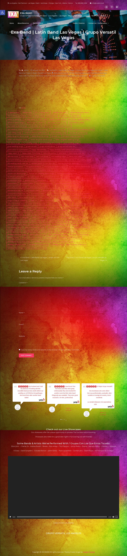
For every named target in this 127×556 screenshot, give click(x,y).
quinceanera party (33, 190)
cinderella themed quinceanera (35, 133)
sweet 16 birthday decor (65, 200)
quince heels (41, 180)
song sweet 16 (85, 197)
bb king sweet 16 (30, 119)
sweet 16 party (41, 210)
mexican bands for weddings (68, 163)
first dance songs (13, 143)
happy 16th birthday (39, 150)
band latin (76, 116)
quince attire (29, 180)
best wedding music (63, 126)
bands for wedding (14, 119)
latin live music (12, 156)
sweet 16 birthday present (83, 204)
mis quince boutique (33, 166)
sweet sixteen (52, 217)
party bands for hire (51, 177)
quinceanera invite (74, 187)
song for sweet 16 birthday (67, 197)
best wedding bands (76, 122)
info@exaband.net (97, 3)
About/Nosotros (23, 23)
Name (22, 313)
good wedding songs (71, 143)
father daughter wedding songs (67, 139)
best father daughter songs (78, 119)
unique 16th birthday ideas (34, 227)
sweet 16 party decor (78, 210)
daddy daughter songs (40, 136)
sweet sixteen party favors (17, 224)
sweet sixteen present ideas (40, 224)
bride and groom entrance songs (81, 129)
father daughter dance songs (41, 139)
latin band (62, 153)
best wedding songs (40, 129)
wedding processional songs (62, 241)
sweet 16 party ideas (34, 214)
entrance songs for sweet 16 (73, 136)
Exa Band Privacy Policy (18, 32)
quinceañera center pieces (17, 187)
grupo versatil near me (66, 146)
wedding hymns (13, 238)
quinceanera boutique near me (67, 183)
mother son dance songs (16, 173)
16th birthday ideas (59, 112)
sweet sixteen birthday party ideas (73, 217)
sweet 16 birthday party (36, 204)
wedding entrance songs (57, 234)
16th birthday (27, 112)
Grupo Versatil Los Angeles (63, 523)
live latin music (45, 160)
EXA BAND (26, 13)
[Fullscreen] (117, 517)
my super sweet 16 (34, 177)
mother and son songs (15, 170)
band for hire (64, 116)
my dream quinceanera (15, 177)
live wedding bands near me (17, 163)
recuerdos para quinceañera (80, 194)
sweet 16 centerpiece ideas (37, 207)
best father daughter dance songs (52, 119)
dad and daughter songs (78, 133)
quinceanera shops (68, 190)
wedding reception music (16, 244)
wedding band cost (14, 231)
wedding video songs (15, 248)
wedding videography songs (36, 248)
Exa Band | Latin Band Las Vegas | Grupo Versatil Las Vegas (39, 258)
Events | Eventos (79, 23)
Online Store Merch (62, 23)
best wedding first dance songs (41, 126)
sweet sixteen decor (38, 221)
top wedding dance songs (80, 224)
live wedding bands (84, 160)
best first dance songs (15, 122)
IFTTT (23, 108)
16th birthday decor (42, 112)
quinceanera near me (15, 190)
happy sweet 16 (13, 153)
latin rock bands (42, 156)
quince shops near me (70, 180)
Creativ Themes (89, 552)
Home (12, 23)
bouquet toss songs (58, 129)
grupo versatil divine (47, 146)
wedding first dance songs (79, 234)
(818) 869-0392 (81, 3)
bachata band (51, 116)
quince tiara (85, 180)
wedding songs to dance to (76, 244)
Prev (10, 400)
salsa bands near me (26, 197)
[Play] (10, 517)
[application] (63, 487)
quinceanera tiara (37, 194)
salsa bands (11, 197)
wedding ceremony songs (16, 234)
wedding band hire (31, 231)
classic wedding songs (58, 133)
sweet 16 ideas (27, 210)
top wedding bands (61, 224)
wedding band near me (49, 231)
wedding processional (41, 241)
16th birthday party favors (79, 112)
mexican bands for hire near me (43, 163)
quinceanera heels (58, 187)
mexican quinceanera (15, 166)
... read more (32, 397)
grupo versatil (31, 146)
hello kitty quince (49, 153)
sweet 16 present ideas (73, 214)
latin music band (27, 156)
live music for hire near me (64, 160)
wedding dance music (37, 234)
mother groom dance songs (64, 170)
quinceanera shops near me (17, 194)
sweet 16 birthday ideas (16, 204)
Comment (23, 283)
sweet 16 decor (55, 207)
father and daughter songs (17, 139)
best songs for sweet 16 (36, 122)
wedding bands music (69, 231)
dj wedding (55, 136)
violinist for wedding (81, 227)
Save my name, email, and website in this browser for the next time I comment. (50, 350)
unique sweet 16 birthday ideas (58, 227)
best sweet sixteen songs (57, 122)
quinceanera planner (50, 190)
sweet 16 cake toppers (15, 207)
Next (117, 400)
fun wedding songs (30, 143)
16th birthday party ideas (16, 116)
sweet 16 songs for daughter (18, 217)
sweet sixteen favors (56, 221)
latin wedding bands (58, 156)
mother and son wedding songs (39, 170)
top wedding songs (14, 227)
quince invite (54, 180)
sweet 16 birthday (46, 200)
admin (26, 70)
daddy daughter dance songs (18, 136)
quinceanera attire (26, 183)
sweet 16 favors (13, 210)
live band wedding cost (15, 160)
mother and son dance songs (79, 166)
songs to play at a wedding (17, 200)
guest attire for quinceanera (17, 150)
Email (21, 324)
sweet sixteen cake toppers (17, 221)
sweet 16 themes (38, 217)
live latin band (32, 160)
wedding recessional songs (39, 244)
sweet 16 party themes (53, 214)
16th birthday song (36, 116)
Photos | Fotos (38, 23)
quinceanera (12, 183)
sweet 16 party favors (15, 214)
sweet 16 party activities (59, 210)
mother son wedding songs (67, 173)
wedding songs (57, 244)
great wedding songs (15, 146)
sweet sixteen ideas (74, 221)
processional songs (14, 180)
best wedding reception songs (18, 129)
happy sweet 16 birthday (31, 153)
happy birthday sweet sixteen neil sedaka (65, 150)
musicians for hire (87, 173)
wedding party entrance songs (18, 241)
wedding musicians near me (70, 238)
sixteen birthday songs (45, 197)
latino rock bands (75, 156)
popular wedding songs (71, 177)
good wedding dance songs (50, 143)
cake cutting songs (14, 133)
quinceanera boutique (44, 183)
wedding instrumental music (32, 238)
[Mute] (113, 517)
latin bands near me (76, 153)
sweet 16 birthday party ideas (59, 204)
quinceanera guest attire (39, 187)
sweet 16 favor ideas (71, 207)
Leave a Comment (98, 76)
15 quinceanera (13, 112)
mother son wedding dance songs (41, 173)
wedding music (51, 238)
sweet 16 (33, 200)
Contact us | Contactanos (98, 23)
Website (22, 336)
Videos (49, 23)
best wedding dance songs (17, 126)
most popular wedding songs (55, 166)
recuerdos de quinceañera (57, 194)
